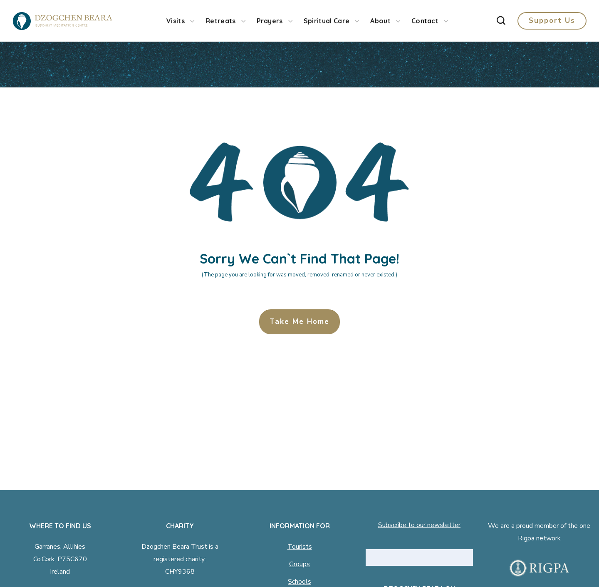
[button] (501, 21)
